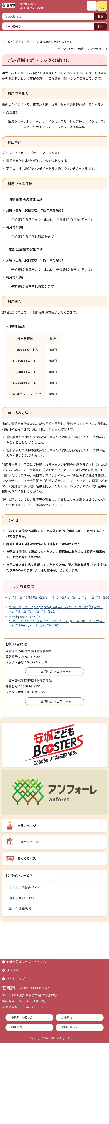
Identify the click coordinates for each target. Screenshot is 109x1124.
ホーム (6, 42)
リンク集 (12, 970)
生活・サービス (22, 42)
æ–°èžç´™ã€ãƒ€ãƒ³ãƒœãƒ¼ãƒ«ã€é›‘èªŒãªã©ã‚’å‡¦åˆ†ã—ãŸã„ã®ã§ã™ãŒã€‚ (56, 608)
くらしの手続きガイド (24, 887)
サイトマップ (15, 978)
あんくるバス (26, 858)
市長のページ (26, 825)
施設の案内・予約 (21, 898)
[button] (92, 6)
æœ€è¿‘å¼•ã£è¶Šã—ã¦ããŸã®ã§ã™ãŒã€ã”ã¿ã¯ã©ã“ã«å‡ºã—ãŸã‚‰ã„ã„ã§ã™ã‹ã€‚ (57, 621)
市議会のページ (28, 841)
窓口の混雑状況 (20, 908)
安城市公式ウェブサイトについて (29, 961)
